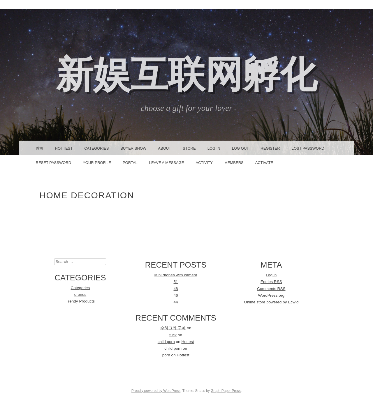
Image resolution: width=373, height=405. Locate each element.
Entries (271, 282)
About (164, 148)
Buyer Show (133, 148)
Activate (264, 162)
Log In (213, 148)
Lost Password (308, 148)
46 (176, 295)
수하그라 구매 (173, 328)
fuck (173, 335)
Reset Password (53, 162)
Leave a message (166, 162)
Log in (271, 275)
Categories (96, 148)
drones (80, 294)
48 (176, 288)
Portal (130, 162)
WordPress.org (271, 295)
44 (176, 302)
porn (166, 355)
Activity (204, 162)
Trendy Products (80, 301)
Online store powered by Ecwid (271, 302)
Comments (271, 288)
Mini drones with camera (175, 275)
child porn (166, 341)
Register (270, 148)
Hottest (64, 148)
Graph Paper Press (226, 391)
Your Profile (97, 162)
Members (234, 162)
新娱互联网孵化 (186, 74)
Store (189, 148)
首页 (39, 148)
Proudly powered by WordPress (156, 391)
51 (176, 282)
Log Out (240, 148)
